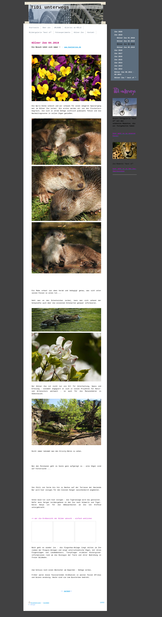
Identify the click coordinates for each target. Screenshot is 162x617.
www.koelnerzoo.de (72, 47)
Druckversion (34, 603)
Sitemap (46, 603)
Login (102, 602)
